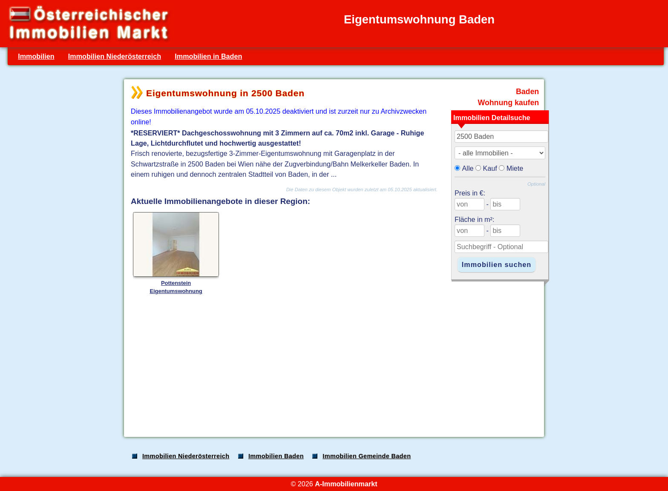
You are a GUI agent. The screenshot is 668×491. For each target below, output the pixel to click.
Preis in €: (470, 193)
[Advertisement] (333, 363)
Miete (515, 168)
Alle (468, 168)
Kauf (490, 168)
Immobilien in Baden (208, 56)
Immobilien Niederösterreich (114, 56)
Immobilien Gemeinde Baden (366, 456)
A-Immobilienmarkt (346, 484)
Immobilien (36, 56)
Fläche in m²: (474, 219)
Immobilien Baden (276, 456)
